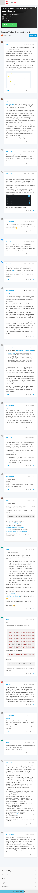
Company (5, 886)
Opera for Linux (7, 34)
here (12, 269)
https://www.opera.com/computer (15, 526)
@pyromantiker (10, 103)
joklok (7, 548)
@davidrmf (9, 292)
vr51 (7, 43)
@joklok (8, 717)
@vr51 (7, 407)
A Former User (10, 150)
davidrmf (8, 240)
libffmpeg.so (12, 592)
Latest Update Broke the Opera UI (24, 349)
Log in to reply (32, 34)
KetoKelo (8, 683)
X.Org (17, 813)
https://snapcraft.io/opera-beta (14, 522)
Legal (4, 882)
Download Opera (10, 24)
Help (3, 878)
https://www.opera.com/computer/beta (16, 530)
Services (5, 874)
